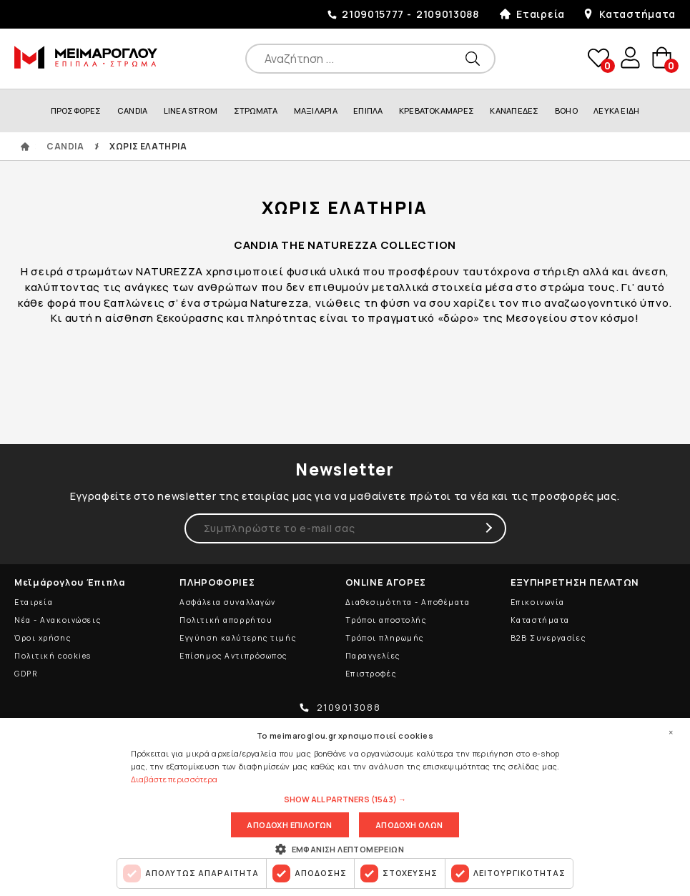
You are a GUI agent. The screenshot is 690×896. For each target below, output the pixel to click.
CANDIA (132, 110)
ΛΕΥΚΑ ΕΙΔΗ (616, 110)
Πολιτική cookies (53, 656)
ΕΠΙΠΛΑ (368, 110)
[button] (345, 800)
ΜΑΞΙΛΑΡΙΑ (315, 110)
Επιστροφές (371, 674)
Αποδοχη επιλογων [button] (289, 824)
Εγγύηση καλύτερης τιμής (237, 638)
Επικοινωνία (538, 602)
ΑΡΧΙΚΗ (25, 146)
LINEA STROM (190, 110)
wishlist (597, 58)
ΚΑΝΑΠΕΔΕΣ (514, 110)
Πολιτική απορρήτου (225, 620)
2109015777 (373, 14)
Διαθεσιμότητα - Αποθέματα (407, 602)
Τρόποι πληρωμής (384, 638)
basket (661, 58)
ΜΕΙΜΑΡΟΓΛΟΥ (85, 57)
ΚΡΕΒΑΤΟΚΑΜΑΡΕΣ (436, 110)
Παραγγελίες (372, 656)
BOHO (566, 110)
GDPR (25, 674)
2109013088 (447, 14)
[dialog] (345, 807)
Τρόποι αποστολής (386, 620)
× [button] (671, 732)
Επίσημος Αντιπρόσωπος (233, 656)
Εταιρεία (540, 14)
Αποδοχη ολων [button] (409, 824)
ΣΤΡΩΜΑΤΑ (256, 110)
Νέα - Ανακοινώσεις (57, 620)
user (629, 58)
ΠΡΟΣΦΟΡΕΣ (76, 110)
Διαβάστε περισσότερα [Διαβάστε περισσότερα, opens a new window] (174, 779)
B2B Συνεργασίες (548, 638)
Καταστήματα (637, 14)
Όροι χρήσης (42, 638)
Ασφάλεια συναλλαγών (227, 602)
